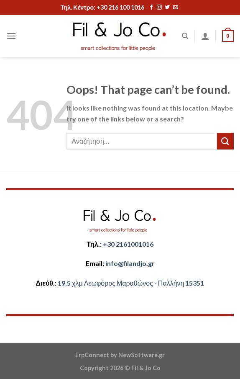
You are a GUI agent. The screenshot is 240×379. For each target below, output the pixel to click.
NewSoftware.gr (141, 354)
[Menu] (11, 36)
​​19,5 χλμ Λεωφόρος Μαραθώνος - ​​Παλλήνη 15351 (131, 283)
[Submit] (225, 141)
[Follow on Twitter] (167, 7)
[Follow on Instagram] (159, 7)
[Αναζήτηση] (185, 36)
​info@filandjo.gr (130, 263)
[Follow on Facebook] (151, 7)
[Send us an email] (175, 7)
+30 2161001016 (128, 244)
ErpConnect (92, 354)
